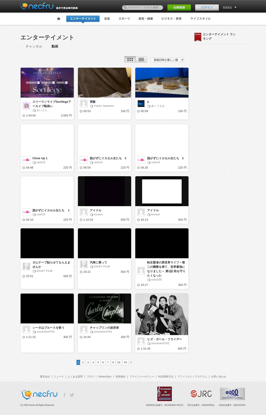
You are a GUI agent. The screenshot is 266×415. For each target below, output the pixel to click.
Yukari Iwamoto (104, 105)
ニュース (59, 376)
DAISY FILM (44, 270)
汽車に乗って (98, 262)
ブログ (90, 376)
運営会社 (45, 376)
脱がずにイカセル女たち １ (51, 210)
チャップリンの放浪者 (104, 327)
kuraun (98, 214)
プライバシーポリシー (141, 376)
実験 (93, 101)
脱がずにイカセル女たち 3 (108, 158)
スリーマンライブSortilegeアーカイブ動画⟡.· (51, 104)
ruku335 (156, 279)
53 (125, 362)
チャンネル (34, 46)
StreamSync (105, 376)
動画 (55, 46)
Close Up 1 (39, 158)
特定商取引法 (165, 376)
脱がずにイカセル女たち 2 (165, 158)
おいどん (42, 110)
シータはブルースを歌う (48, 327)
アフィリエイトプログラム (192, 376)
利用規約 (121, 376)
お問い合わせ (218, 376)
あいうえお (158, 105)
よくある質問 (75, 376)
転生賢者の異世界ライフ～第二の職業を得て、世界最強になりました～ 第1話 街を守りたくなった (166, 269)
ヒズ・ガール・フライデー (164, 339)
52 (118, 362)
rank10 (41, 162)
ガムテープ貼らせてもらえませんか (51, 264)
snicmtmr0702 (46, 331)
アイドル (95, 210)
